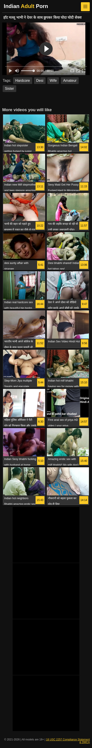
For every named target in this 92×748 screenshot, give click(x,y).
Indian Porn (26, 6)
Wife (53, 80)
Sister (9, 88)
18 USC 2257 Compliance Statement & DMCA (68, 741)
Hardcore (22, 80)
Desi (39, 80)
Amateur (69, 80)
